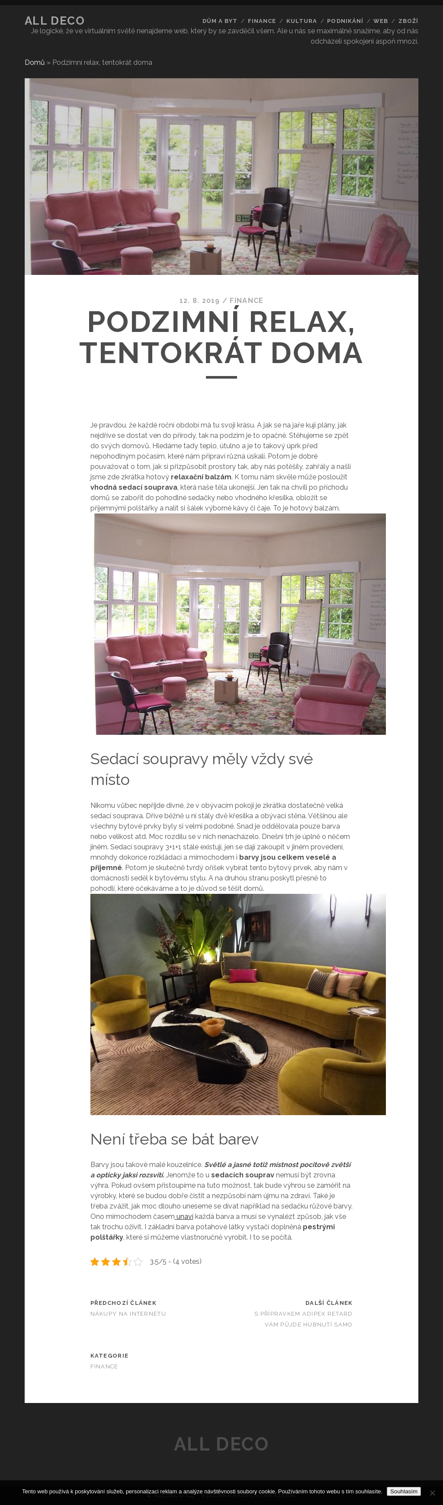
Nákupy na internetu (128, 1313)
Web (380, 21)
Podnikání (345, 21)
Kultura (301, 21)
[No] (432, 1493)
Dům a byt (220, 21)
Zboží (408, 21)
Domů (35, 62)
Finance (262, 21)
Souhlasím (403, 1491)
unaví (184, 1216)
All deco (55, 20)
